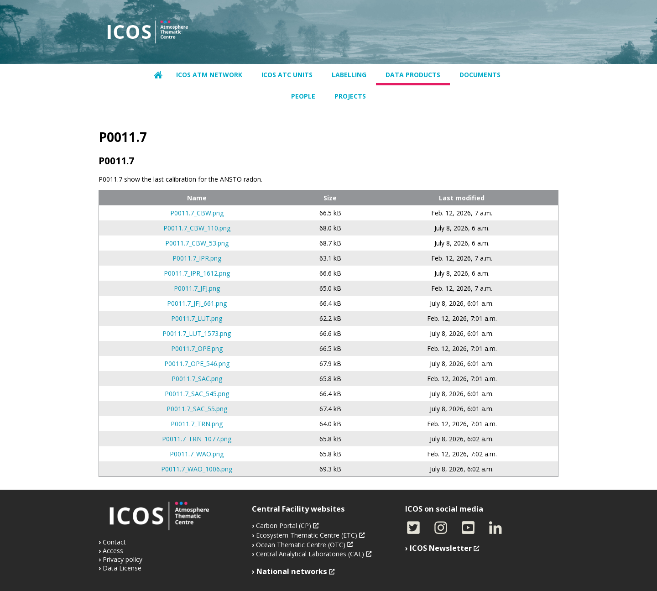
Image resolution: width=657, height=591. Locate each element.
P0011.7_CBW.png (197, 213)
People (303, 96)
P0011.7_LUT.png (196, 318)
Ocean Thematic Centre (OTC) (300, 544)
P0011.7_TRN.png (197, 423)
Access (113, 550)
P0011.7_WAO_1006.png (196, 469)
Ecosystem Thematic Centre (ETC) (306, 535)
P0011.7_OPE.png (197, 348)
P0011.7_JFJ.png (197, 288)
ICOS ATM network (209, 74)
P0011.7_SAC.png (197, 378)
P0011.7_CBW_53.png (197, 243)
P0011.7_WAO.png (197, 454)
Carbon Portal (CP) (283, 525)
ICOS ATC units (287, 74)
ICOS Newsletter (441, 548)
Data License (122, 568)
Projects (350, 96)
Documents (480, 74)
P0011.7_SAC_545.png (197, 393)
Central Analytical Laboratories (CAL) (310, 553)
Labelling (349, 74)
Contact (114, 542)
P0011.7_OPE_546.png (196, 363)
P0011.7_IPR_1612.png (197, 273)
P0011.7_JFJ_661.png (197, 303)
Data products (413, 74)
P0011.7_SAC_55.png (197, 408)
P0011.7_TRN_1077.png (196, 438)
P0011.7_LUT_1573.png (196, 333)
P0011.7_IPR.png (196, 258)
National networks (291, 571)
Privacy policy (122, 559)
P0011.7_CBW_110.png (196, 228)
